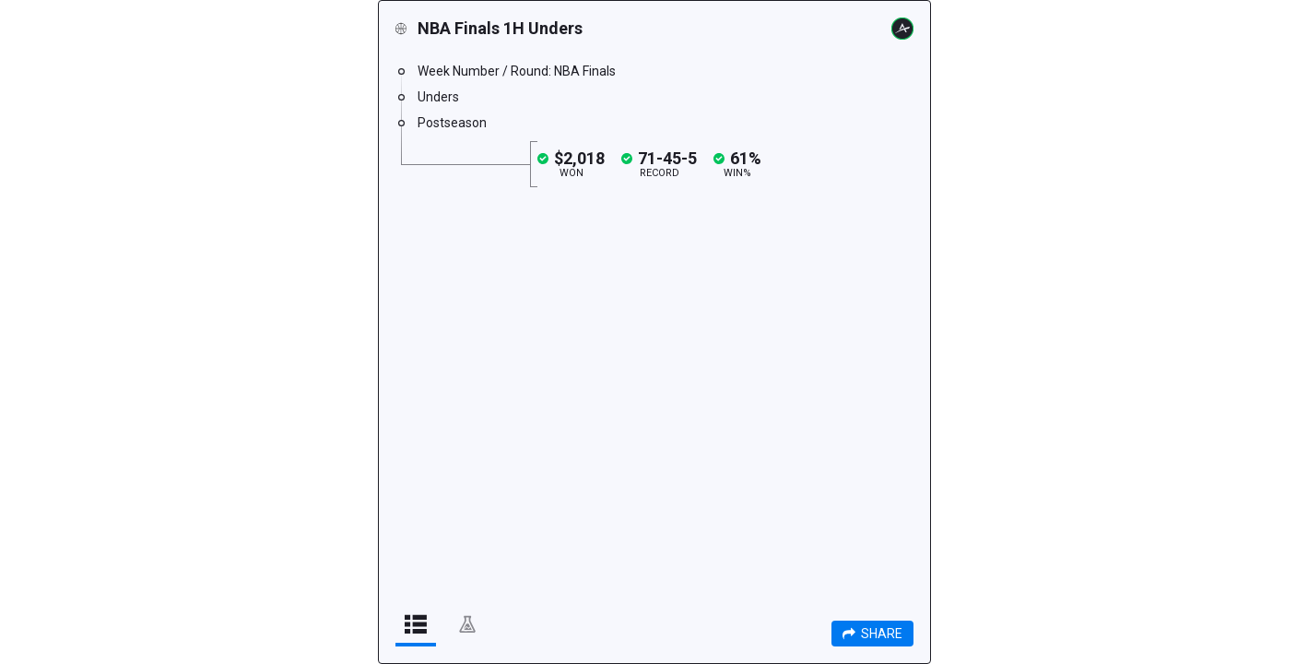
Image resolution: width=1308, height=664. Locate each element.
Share (872, 633)
